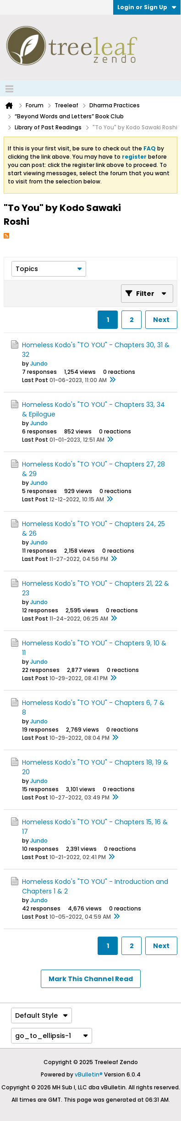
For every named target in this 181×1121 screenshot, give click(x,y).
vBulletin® (89, 1074)
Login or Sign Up (146, 7)
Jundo (39, 363)
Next (161, 319)
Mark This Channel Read (91, 978)
